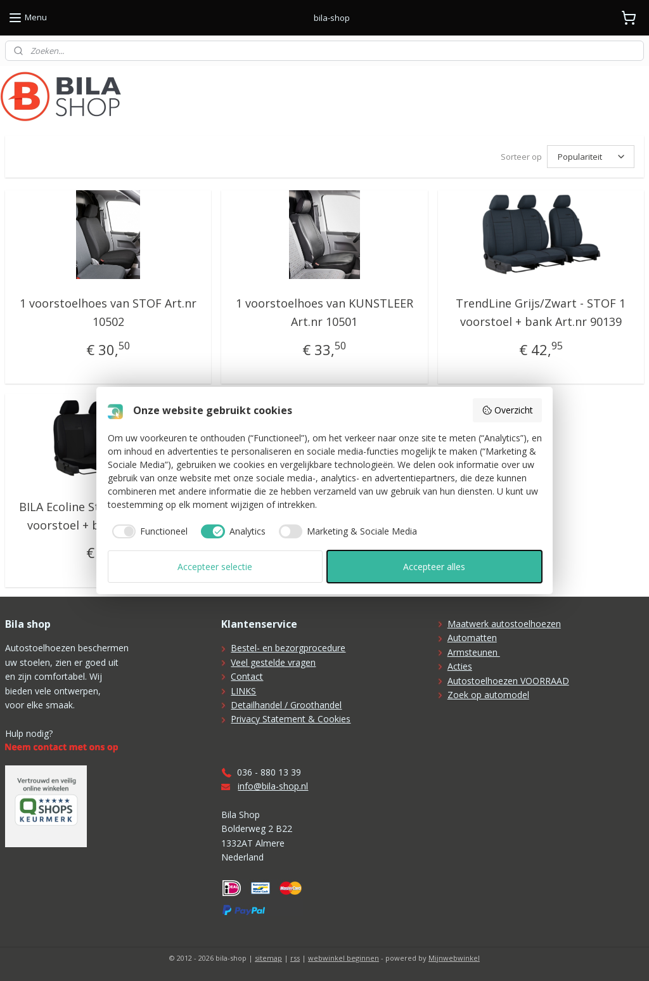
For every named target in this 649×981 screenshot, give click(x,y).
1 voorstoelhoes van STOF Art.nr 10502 (108, 312)
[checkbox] (148, 531)
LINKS (243, 691)
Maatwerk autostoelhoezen (504, 624)
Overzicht (507, 410)
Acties (459, 666)
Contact (247, 676)
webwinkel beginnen (343, 958)
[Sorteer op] (591, 156)
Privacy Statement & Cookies (290, 719)
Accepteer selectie (214, 567)
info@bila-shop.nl (273, 786)
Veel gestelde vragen (273, 662)
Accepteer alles (434, 567)
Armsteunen (473, 652)
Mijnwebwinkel (454, 958)
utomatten (475, 638)
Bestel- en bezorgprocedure (288, 648)
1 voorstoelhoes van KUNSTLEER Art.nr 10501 (324, 312)
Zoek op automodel (488, 695)
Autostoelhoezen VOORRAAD (508, 681)
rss (295, 958)
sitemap (268, 958)
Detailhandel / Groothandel (286, 705)
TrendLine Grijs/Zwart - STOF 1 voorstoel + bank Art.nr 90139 (541, 312)
